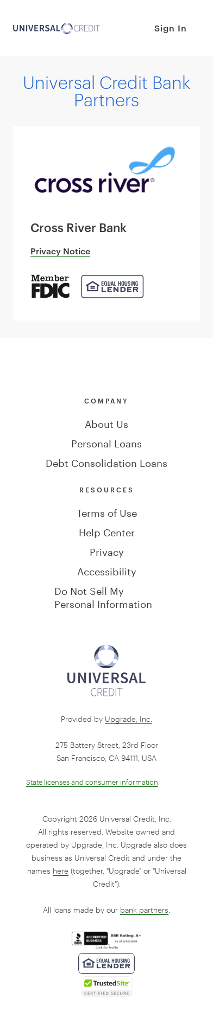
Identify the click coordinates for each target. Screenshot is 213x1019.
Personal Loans (106, 441)
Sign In (170, 28)
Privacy (107, 550)
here (60, 870)
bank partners (144, 909)
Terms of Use (107, 511)
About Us (106, 422)
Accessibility (106, 569)
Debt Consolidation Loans (106, 461)
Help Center (107, 530)
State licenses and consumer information (92, 782)
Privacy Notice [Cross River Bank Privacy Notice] (60, 251)
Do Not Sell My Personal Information (103, 596)
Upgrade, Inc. (128, 718)
